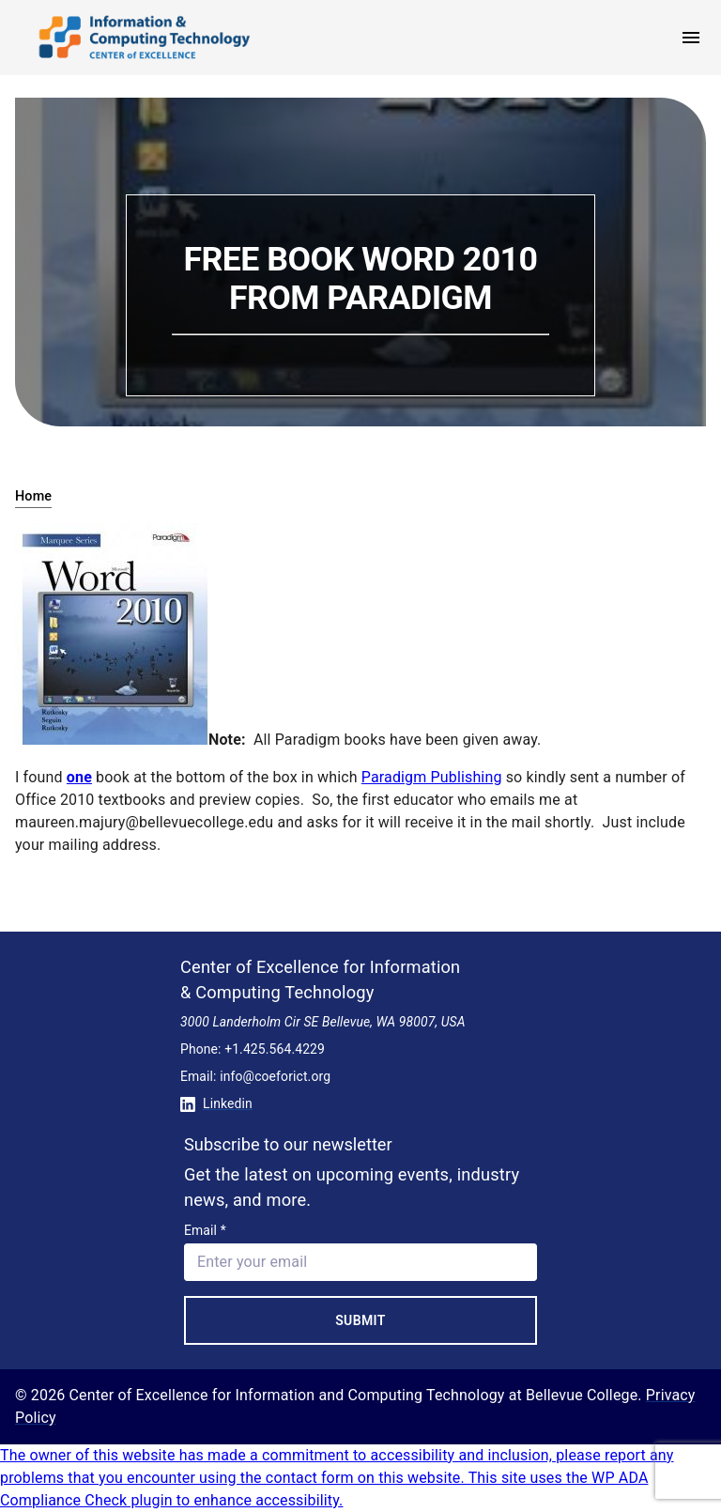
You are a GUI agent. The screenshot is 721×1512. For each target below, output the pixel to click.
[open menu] (691, 37)
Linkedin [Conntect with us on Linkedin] (216, 1103)
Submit (360, 1320)
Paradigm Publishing (431, 777)
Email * (205, 1230)
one (79, 777)
